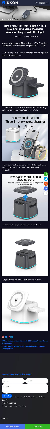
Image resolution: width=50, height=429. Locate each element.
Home (5, 19)
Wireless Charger (33, 399)
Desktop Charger (14, 399)
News (11, 19)
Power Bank (24, 399)
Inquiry (42, 3)
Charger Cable (5, 402)
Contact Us (37, 426)
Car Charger (42, 399)
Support (11, 406)
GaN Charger (5, 399)
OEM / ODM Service (20, 406)
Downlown (5, 406)
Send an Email (12, 426)
